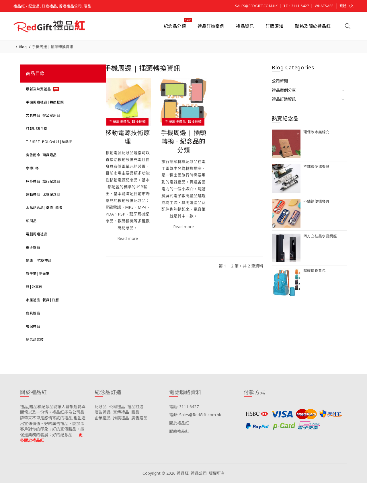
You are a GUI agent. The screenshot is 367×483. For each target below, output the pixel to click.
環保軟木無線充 (316, 132)
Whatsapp (324, 5)
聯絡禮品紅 (179, 431)
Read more (127, 238)
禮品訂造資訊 (284, 99)
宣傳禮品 (121, 412)
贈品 (135, 412)
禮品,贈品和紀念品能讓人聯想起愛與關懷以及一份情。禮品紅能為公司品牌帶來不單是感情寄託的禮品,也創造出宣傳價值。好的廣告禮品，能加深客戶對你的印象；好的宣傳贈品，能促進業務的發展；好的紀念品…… (52, 420)
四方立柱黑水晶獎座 (320, 236)
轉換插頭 (139, 121)
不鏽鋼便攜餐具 (316, 166)
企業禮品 (103, 418)
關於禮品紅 (179, 423)
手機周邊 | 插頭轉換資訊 (52, 46)
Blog (23, 46)
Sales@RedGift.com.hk (256, 5)
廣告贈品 (139, 418)
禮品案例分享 (284, 90)
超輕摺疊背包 (314, 270)
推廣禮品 (121, 418)
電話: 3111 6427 (184, 406)
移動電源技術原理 (127, 137)
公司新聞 (280, 81)
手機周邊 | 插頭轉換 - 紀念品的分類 (183, 141)
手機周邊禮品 (119, 121)
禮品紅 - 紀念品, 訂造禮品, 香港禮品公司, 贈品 (52, 6)
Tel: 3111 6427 (296, 5)
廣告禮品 (103, 412)
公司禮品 (117, 406)
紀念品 (101, 406)
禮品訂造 (135, 406)
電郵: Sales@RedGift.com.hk (195, 414)
